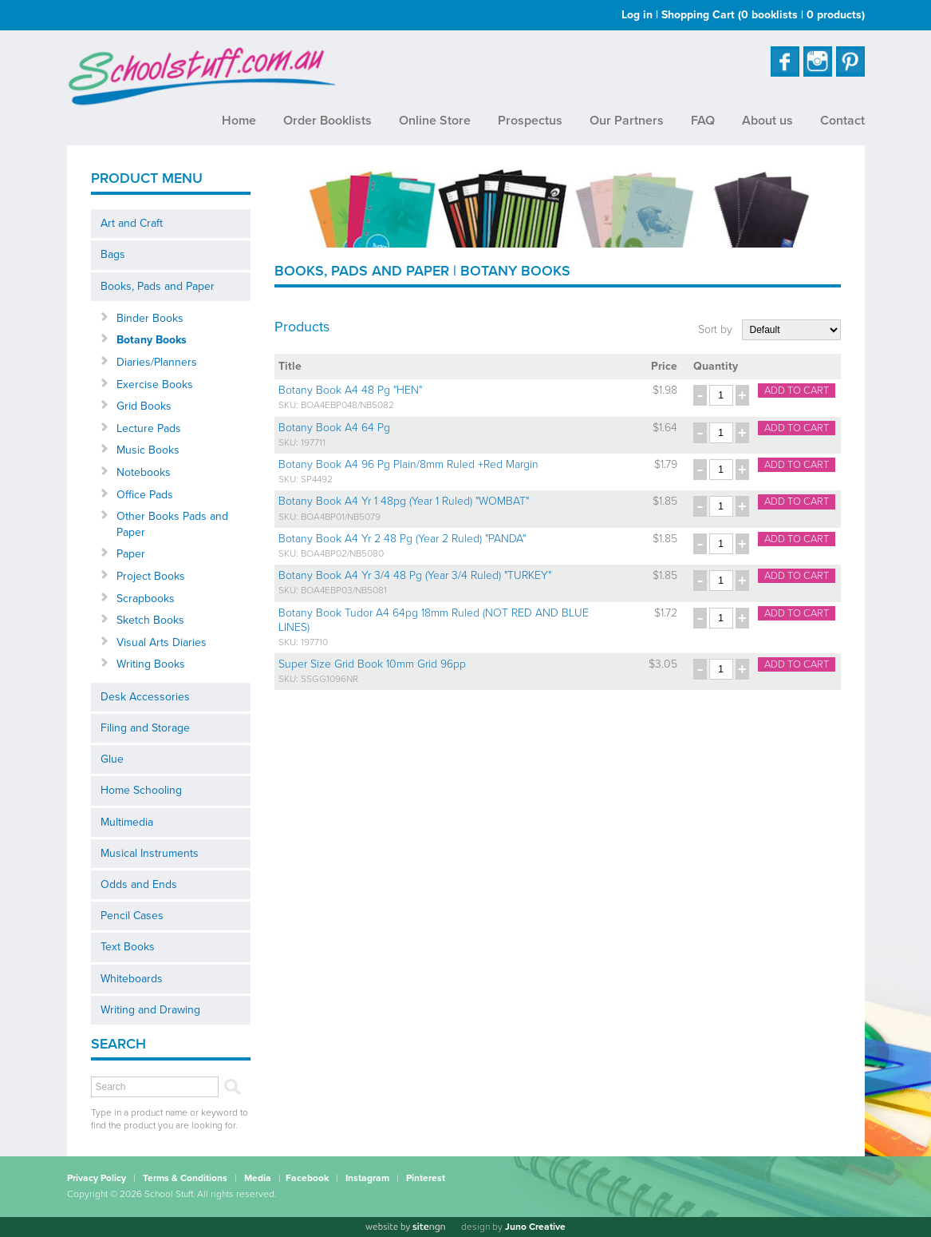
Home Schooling (141, 790)
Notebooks (143, 472)
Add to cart (796, 390)
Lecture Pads (148, 428)
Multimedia (127, 822)
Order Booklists (327, 121)
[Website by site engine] (405, 1227)
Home (239, 121)
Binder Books (149, 318)
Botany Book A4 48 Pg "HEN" (350, 390)
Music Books (147, 450)
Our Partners (627, 121)
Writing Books (150, 664)
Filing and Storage (145, 728)
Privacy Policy (96, 1177)
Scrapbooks (145, 598)
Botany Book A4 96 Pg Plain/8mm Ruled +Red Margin (408, 464)
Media (257, 1177)
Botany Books (151, 340)
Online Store (435, 121)
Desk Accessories (145, 697)
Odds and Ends (139, 884)
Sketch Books (150, 620)
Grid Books (144, 406)
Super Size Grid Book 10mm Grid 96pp (372, 664)
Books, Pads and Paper (158, 286)
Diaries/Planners (156, 362)
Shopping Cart (763, 15)
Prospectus (530, 121)
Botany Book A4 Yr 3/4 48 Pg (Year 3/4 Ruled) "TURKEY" (414, 575)
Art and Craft (132, 223)
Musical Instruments (150, 853)
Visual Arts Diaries (161, 642)
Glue (112, 759)
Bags (113, 254)
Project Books (150, 576)
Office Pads (144, 495)
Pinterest (425, 1177)
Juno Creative (535, 1226)
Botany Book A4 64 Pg (334, 427)
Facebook (307, 1177)
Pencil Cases (132, 915)
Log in (637, 15)
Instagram (367, 1177)
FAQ (703, 121)
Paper (130, 554)
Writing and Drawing (150, 1010)
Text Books (128, 947)
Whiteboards (132, 978)
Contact (842, 121)
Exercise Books (154, 384)
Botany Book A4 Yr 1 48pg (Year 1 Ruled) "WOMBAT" (403, 501)
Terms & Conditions (185, 1177)
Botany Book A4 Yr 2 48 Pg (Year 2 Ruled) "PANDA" (402, 538)
